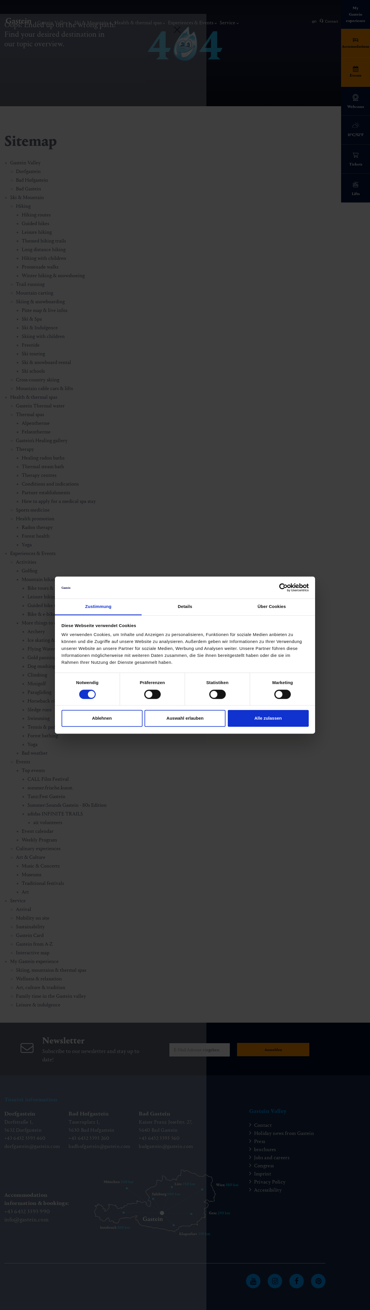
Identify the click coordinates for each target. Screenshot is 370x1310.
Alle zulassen (268, 718)
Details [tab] (185, 606)
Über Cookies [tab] (272, 606)
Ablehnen (102, 718)
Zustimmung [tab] (98, 606)
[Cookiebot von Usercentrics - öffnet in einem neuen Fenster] (283, 587)
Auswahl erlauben (185, 718)
